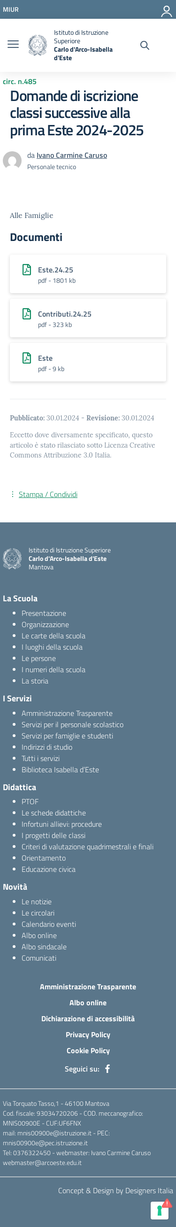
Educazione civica (49, 869)
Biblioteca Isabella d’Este (60, 769)
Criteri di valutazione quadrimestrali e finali (87, 846)
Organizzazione (45, 624)
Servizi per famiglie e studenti (67, 735)
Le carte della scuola (53, 635)
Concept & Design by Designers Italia (115, 1190)
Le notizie (37, 901)
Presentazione (44, 613)
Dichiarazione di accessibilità (88, 1018)
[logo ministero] (37, 45)
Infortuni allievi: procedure (62, 824)
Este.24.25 (55, 269)
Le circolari (38, 912)
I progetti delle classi (53, 835)
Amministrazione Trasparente (67, 713)
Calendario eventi (49, 924)
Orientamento (44, 857)
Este (45, 358)
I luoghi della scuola (52, 646)
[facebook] (107, 1068)
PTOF (30, 801)
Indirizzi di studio (47, 747)
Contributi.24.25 (65, 313)
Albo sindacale (44, 946)
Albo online (39, 935)
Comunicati (39, 957)
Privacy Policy (88, 1034)
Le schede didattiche (54, 812)
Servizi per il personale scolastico (72, 724)
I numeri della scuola (53, 669)
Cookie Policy (88, 1050)
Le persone (39, 658)
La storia (35, 680)
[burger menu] (13, 45)
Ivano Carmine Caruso (72, 155)
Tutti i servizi (41, 758)
